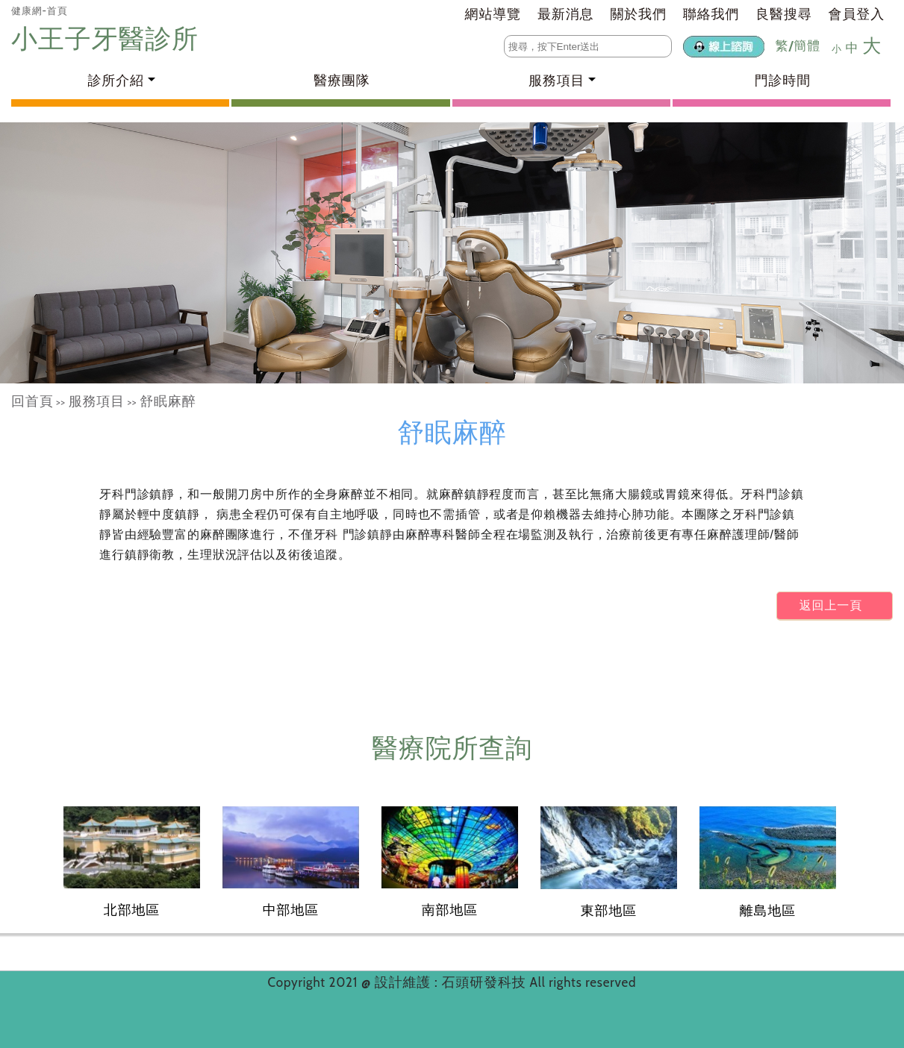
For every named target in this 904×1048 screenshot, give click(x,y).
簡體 (807, 45)
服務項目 (97, 401)
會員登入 (857, 14)
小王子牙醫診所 (108, 38)
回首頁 (32, 401)
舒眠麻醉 (168, 401)
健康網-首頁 (39, 10)
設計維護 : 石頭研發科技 (452, 982)
